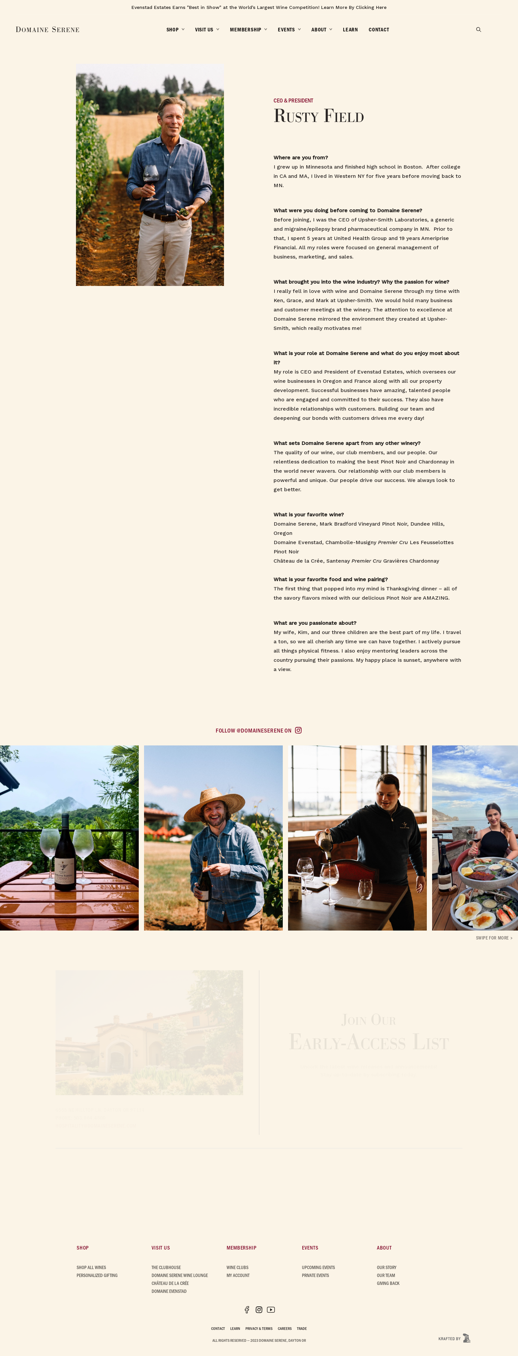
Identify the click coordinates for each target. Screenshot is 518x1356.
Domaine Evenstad (169, 1291)
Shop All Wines (91, 1267)
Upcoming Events (318, 1267)
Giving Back (388, 1283)
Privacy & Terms (259, 1328)
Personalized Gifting (97, 1275)
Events (310, 1247)
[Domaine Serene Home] (47, 29)
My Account (238, 1275)
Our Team (386, 1275)
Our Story (386, 1267)
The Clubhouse (166, 1267)
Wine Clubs (237, 1267)
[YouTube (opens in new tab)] (271, 1310)
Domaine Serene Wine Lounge (180, 1275)
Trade (302, 1328)
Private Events (315, 1275)
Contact (218, 1328)
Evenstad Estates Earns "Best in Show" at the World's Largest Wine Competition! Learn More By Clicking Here (259, 7)
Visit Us (161, 1247)
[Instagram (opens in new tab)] (259, 1310)
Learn (235, 1328)
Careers (285, 1328)
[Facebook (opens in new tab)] (247, 1310)
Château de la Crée (170, 1283)
